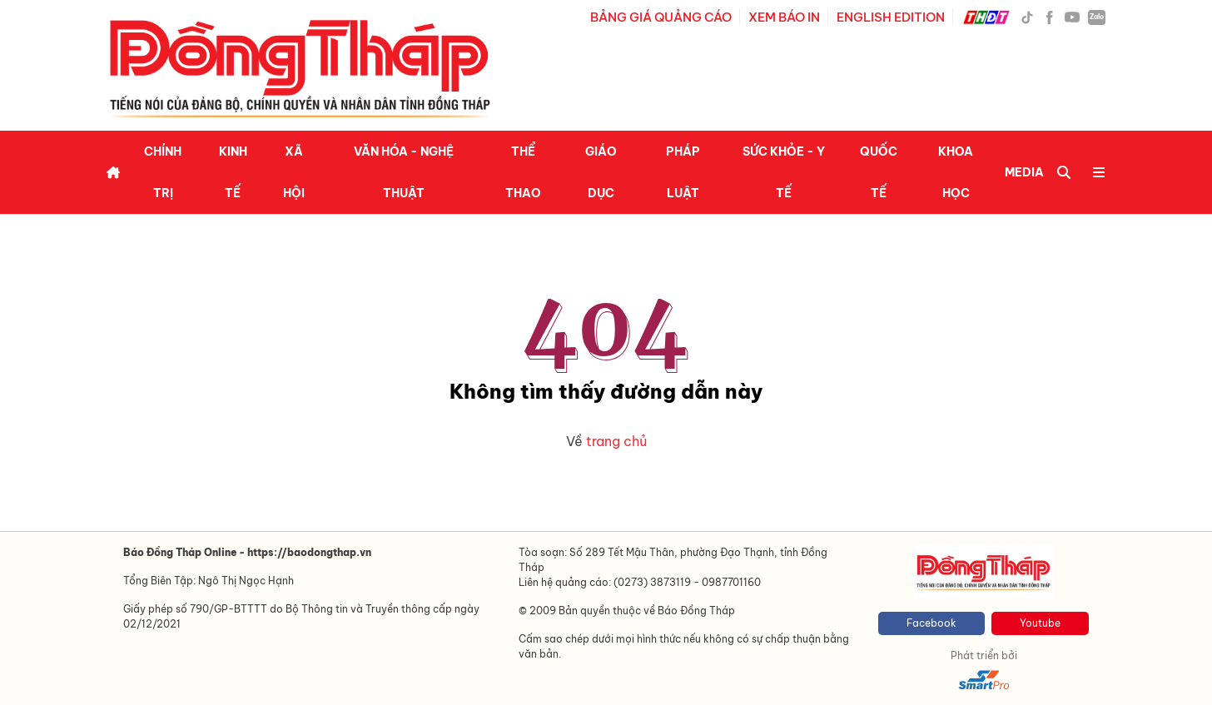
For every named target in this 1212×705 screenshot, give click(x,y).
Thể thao (523, 172)
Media (1024, 172)
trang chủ (616, 441)
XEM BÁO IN (784, 17)
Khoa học (955, 172)
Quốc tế (878, 172)
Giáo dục (601, 172)
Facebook (931, 623)
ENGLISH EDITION (891, 17)
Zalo (1097, 16)
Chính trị (162, 172)
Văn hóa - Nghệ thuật (404, 172)
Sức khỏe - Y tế (784, 172)
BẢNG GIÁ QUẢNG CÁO (661, 17)
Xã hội (294, 172)
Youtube (1040, 623)
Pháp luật (683, 172)
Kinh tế (233, 172)
